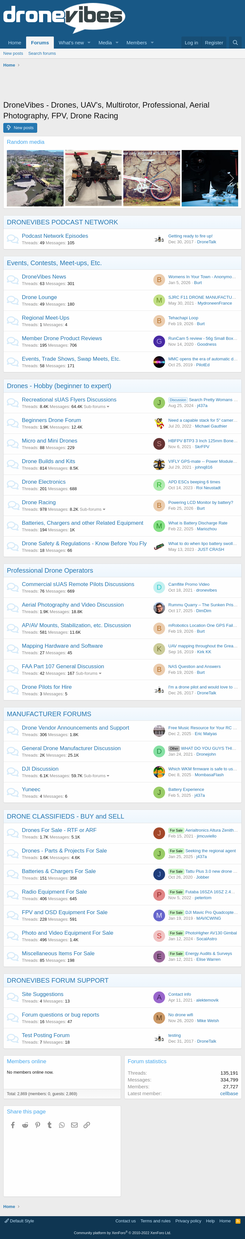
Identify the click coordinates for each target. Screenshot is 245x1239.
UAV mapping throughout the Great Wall (206, 645)
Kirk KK (204, 651)
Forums (40, 42)
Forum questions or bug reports (60, 1015)
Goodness (206, 344)
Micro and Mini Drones (49, 441)
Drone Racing (39, 502)
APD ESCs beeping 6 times (194, 481)
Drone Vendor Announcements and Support (75, 728)
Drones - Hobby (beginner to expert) (59, 385)
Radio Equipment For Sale (54, 892)
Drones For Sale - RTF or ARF (59, 830)
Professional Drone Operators (50, 570)
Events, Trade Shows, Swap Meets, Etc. (71, 359)
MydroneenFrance (215, 303)
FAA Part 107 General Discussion (63, 666)
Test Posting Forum (45, 1035)
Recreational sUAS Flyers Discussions (69, 400)
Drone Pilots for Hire (47, 687)
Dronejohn (206, 754)
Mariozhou (207, 528)
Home (14, 42)
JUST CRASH (211, 549)
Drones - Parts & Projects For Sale (64, 851)
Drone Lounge (39, 297)
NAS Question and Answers (194, 666)
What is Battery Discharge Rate (197, 523)
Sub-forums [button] (94, 406)
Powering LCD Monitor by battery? (200, 502)
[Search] (235, 43)
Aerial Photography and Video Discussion (73, 605)
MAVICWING (208, 918)
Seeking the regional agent (202, 850)
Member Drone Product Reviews (62, 338)
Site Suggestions (43, 994)
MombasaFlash (209, 774)
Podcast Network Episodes (55, 236)
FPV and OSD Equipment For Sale (65, 912)
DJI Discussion (40, 769)
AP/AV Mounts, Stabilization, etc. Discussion (76, 625)
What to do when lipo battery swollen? (204, 543)
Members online (26, 1061)
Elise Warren (208, 959)
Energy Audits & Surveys (200, 953)
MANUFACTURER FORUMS (49, 714)
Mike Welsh (208, 1020)
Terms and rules (156, 1220)
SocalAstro (206, 938)
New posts (13, 53)
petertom (203, 897)
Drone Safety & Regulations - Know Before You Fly (84, 543)
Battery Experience (186, 789)
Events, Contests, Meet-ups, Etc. (54, 262)
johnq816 (204, 467)
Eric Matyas (206, 733)
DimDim (203, 610)
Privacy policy (188, 1220)
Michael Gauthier (211, 426)
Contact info (179, 994)
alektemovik (207, 1000)
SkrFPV (202, 446)
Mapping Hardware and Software (62, 646)
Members (137, 42)
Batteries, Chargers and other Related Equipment (82, 523)
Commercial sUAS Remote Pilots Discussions (78, 584)
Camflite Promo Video (188, 584)
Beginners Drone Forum (51, 420)
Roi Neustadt (208, 487)
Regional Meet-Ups (45, 318)
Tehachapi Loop (183, 317)
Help (210, 1220)
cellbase (229, 1093)
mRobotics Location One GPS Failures (204, 625)
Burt (198, 282)
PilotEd (202, 364)
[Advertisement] (122, 84)
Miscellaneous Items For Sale (58, 953)
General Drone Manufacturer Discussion (71, 748)
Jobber (202, 877)
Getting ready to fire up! (190, 236)
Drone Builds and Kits (48, 461)
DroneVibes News (44, 277)
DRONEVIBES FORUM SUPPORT (58, 980)
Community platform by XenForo (122, 1233)
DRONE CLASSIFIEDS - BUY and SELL (65, 816)
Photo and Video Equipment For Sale (67, 933)
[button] (89, 43)
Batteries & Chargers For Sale (59, 871)
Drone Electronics (44, 482)
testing (174, 1035)
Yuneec (31, 789)
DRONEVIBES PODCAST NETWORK (62, 222)
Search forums (42, 53)
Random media (25, 142)
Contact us (125, 1220)
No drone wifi (180, 1014)
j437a (202, 405)
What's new (71, 42)
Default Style (19, 1220)
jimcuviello (206, 836)
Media (105, 42)
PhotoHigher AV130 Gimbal (202, 932)
